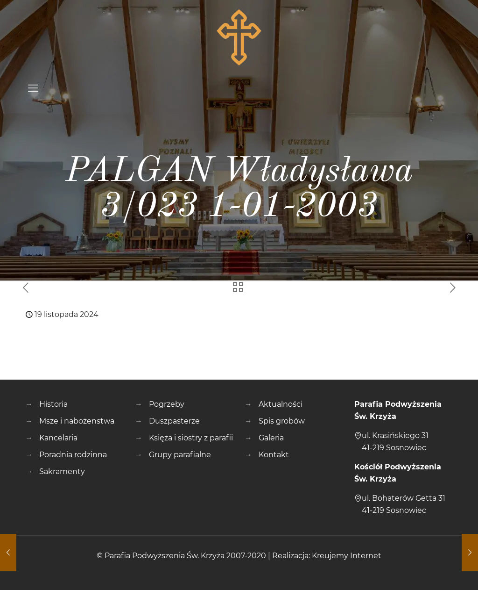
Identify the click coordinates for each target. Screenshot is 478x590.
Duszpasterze (174, 421)
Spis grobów (282, 421)
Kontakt (274, 454)
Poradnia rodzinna (73, 454)
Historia (53, 404)
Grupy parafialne (180, 454)
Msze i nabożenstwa (76, 421)
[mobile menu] (33, 88)
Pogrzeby (166, 404)
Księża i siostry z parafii (191, 437)
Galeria (271, 437)
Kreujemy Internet (346, 555)
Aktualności (280, 404)
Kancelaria (58, 437)
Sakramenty (62, 471)
